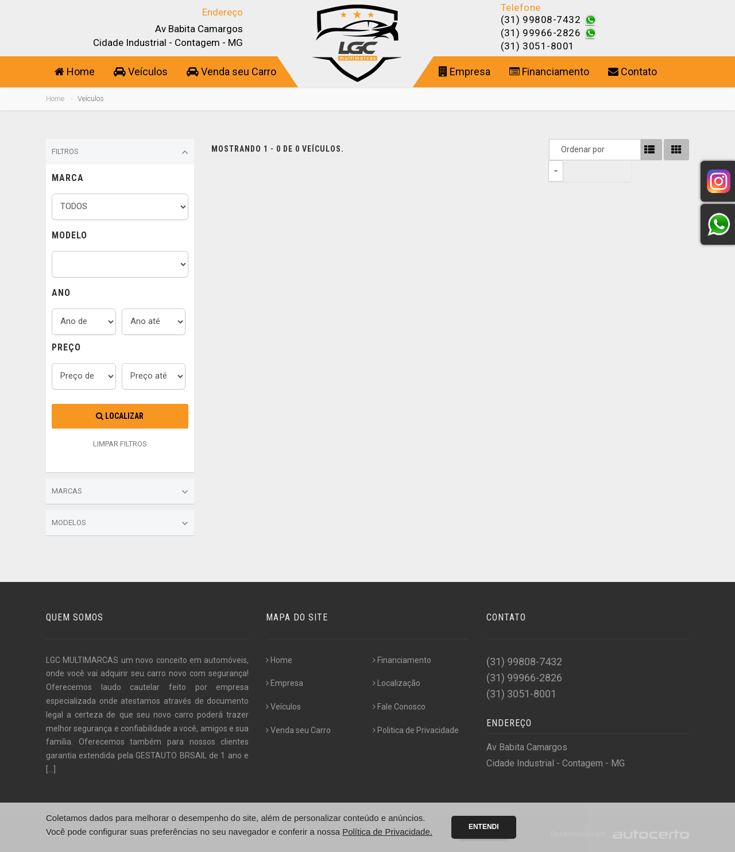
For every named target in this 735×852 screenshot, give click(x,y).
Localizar (120, 416)
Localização (396, 683)
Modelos (120, 523)
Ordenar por (559, 149)
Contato (632, 71)
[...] (51, 769)
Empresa (464, 71)
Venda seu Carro (231, 71)
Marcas (120, 492)
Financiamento (549, 71)
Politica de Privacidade (416, 730)
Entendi (484, 827)
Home (75, 71)
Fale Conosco (399, 706)
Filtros (120, 152)
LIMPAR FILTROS (120, 444)
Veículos (141, 71)
